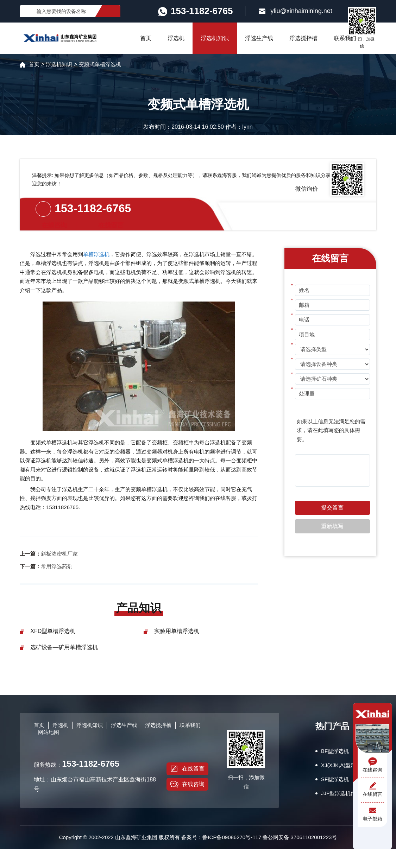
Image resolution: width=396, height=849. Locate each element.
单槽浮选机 (96, 254)
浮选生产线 (259, 38)
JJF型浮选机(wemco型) (348, 793)
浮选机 (176, 38)
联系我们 (345, 38)
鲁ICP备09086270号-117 (231, 837)
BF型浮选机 (335, 751)
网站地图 (48, 732)
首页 (145, 38)
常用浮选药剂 (57, 566)
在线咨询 (187, 784)
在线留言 (187, 768)
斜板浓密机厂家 (59, 554)
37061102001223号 (314, 837)
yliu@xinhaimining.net (295, 11)
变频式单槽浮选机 (100, 64)
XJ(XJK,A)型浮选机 (343, 765)
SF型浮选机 (335, 779)
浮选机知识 (215, 38)
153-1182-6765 (93, 208)
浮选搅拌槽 (303, 38)
